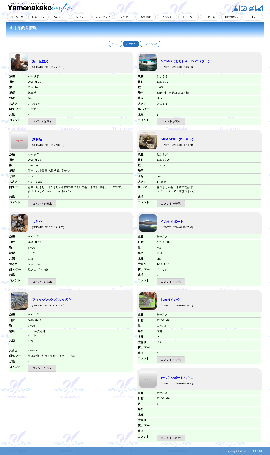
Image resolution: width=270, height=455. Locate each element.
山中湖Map (231, 16)
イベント (167, 16)
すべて (115, 44)
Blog (252, 16)
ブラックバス (150, 44)
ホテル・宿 (17, 16)
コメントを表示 (42, 121)
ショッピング (102, 16)
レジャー (81, 16)
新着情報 (145, 16)
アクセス (210, 16)
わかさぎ (131, 44)
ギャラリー (188, 16)
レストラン (38, 16)
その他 (124, 16)
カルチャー (59, 16)
